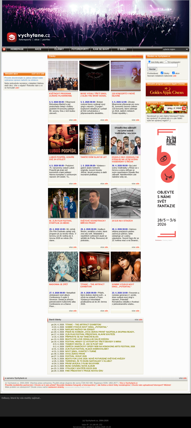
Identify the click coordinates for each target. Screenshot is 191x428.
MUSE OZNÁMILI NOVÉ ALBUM (80, 366)
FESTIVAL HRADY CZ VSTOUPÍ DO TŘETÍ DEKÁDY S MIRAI (93, 341)
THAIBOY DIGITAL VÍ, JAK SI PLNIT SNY (84, 344)
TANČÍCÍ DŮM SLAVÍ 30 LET (93, 157)
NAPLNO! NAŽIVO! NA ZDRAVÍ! (80, 329)
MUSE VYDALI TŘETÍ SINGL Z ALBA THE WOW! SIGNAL (93, 94)
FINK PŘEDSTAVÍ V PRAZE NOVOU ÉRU (84, 371)
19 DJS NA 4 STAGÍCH (122, 221)
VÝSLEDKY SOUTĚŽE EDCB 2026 (81, 368)
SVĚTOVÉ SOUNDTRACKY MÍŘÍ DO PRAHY (93, 222)
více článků (137, 56)
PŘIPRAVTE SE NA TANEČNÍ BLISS (82, 337)
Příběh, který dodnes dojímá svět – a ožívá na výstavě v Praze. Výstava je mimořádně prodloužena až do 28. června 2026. (94, 298)
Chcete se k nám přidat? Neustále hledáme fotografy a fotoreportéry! (65, 385)
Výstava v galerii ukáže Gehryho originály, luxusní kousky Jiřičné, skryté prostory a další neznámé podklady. (94, 170)
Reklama (158, 240)
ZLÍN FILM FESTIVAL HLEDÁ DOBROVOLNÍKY (87, 349)
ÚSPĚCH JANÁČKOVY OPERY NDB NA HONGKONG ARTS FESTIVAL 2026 (100, 346)
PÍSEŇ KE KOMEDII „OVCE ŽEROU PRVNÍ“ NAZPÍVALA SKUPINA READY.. (100, 332)
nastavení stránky (56, 387)
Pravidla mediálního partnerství (19, 385)
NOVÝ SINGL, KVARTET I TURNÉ (80, 351)
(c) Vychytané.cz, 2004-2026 (95, 420)
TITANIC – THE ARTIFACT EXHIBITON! (83, 324)
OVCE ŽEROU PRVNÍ (75, 354)
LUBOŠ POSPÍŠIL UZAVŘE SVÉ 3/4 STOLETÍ (61, 158)
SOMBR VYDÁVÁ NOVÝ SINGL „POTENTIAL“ (123, 285)
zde (42, 74)
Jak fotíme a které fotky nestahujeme (113, 385)
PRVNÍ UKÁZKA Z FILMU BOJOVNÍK (82, 363)
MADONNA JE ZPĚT (58, 284)
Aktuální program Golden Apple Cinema (166, 84)
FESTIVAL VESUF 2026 (76, 356)
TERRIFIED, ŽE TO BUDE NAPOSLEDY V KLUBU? (88, 361)
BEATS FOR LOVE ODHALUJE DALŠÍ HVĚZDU (87, 339)
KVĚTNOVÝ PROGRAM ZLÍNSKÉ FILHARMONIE (60, 94)
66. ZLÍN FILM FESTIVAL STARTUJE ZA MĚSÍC (60, 222)
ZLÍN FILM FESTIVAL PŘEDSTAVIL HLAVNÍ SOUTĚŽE (90, 334)
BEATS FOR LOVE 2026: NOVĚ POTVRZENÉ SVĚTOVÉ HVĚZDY (95, 358)
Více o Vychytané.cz (129, 383)
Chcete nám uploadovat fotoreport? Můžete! (151, 385)
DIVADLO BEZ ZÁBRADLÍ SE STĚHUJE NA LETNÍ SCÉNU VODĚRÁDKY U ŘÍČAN (125, 159)
